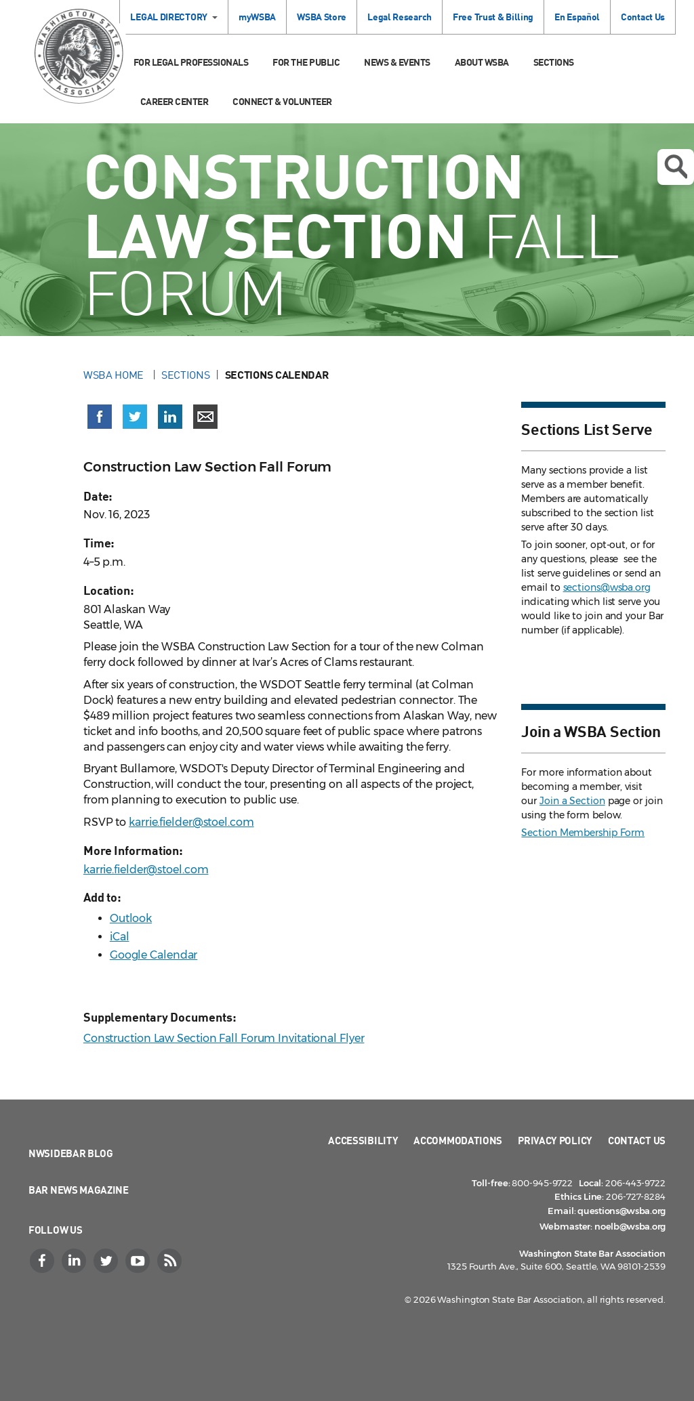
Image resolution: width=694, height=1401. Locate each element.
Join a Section (572, 801)
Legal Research (399, 16)
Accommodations (457, 1140)
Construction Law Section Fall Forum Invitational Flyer (224, 1038)
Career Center (174, 101)
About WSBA (482, 62)
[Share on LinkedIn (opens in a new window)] (170, 417)
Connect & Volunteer (282, 101)
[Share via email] (205, 417)
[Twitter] (107, 1261)
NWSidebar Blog (70, 1153)
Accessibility (363, 1140)
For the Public (306, 62)
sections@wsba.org (607, 587)
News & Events (397, 62)
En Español (577, 16)
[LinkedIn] (75, 1261)
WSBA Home (114, 374)
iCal (119, 936)
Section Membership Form (583, 833)
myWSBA (257, 16)
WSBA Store (321, 16)
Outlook (131, 918)
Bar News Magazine (78, 1190)
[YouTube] (139, 1261)
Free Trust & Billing (493, 16)
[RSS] (171, 1261)
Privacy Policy (555, 1140)
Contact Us (643, 16)
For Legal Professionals (191, 62)
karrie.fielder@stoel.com (191, 822)
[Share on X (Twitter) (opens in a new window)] (135, 417)
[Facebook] (43, 1261)
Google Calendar (154, 954)
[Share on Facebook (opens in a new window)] (100, 417)
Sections (553, 62)
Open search (675, 166)
